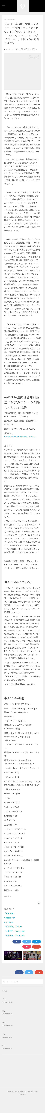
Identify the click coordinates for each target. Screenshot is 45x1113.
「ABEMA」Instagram (14, 931)
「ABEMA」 (9, 913)
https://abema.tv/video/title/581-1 (20, 436)
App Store (9, 922)
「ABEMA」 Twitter (13, 926)
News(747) (7, 896)
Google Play (9, 917)
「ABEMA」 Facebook (14, 935)
